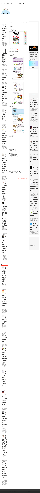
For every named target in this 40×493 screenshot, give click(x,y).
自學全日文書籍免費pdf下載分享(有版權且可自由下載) (4, 33)
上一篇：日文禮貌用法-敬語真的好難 (22, 178)
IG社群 (24, 3)
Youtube (20, 3)
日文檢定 (29, 491)
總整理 (11, 1)
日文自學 (2, 1)
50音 (24, 491)
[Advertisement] (25, 14)
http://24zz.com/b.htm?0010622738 (15, 49)
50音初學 (7, 1)
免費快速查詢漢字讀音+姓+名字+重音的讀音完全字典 (34, 186)
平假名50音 (27, 1)
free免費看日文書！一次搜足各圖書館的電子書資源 (4, 354)
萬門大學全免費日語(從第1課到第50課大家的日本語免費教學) (4, 244)
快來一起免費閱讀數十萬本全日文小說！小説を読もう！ (34, 201)
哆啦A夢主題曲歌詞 (34, 159)
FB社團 (12, 3)
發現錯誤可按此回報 (34, 94)
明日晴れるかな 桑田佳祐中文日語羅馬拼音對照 (4, 398)
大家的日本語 (3, 3)
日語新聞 (15, 1)
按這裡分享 (11, 171)
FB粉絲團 (8, 3)
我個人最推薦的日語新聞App (34, 213)
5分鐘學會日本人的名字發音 (4, 114)
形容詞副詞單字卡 (21, 1)
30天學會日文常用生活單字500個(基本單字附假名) (34, 171)
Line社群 (16, 3)
